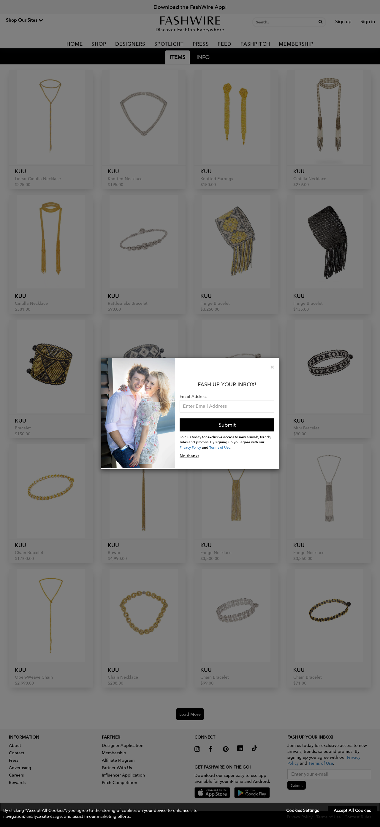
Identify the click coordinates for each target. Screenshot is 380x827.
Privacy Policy (190, 447)
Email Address (193, 396)
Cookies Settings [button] (302, 810)
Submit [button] (227, 424)
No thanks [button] (189, 455)
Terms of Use (219, 447)
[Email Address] (227, 406)
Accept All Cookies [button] (352, 810)
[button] (190, 815)
